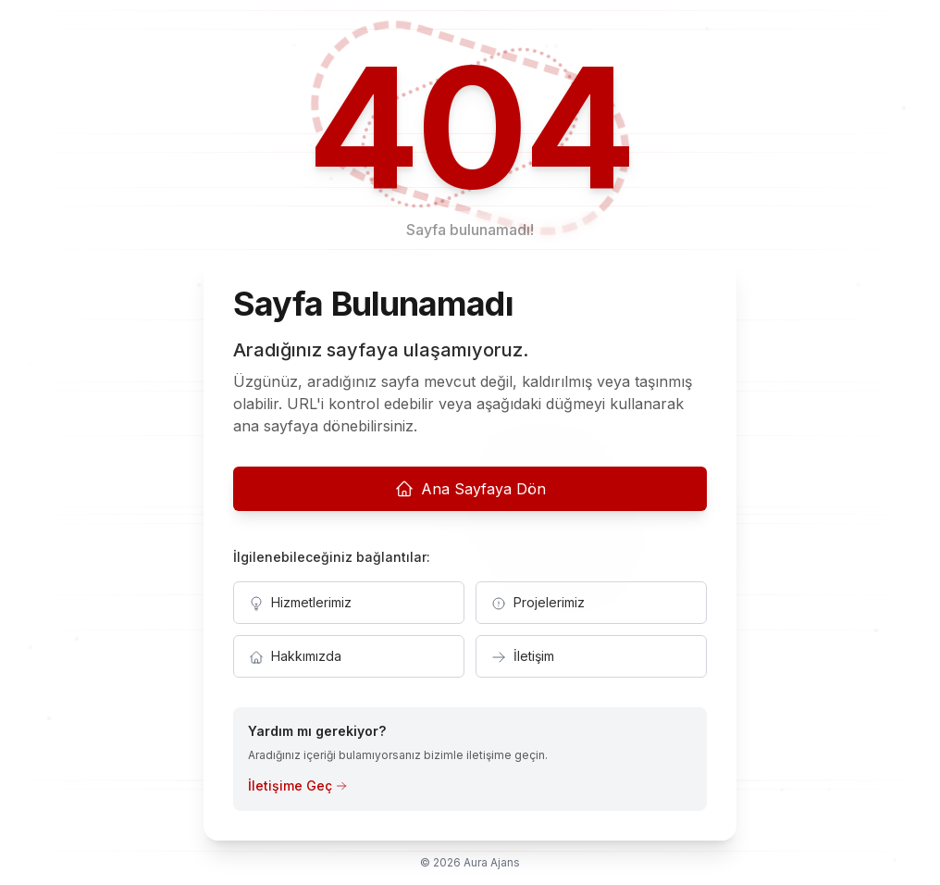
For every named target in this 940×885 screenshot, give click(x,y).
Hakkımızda (295, 656)
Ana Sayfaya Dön (470, 489)
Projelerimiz (538, 602)
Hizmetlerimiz (300, 602)
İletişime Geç (297, 785)
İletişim (522, 656)
